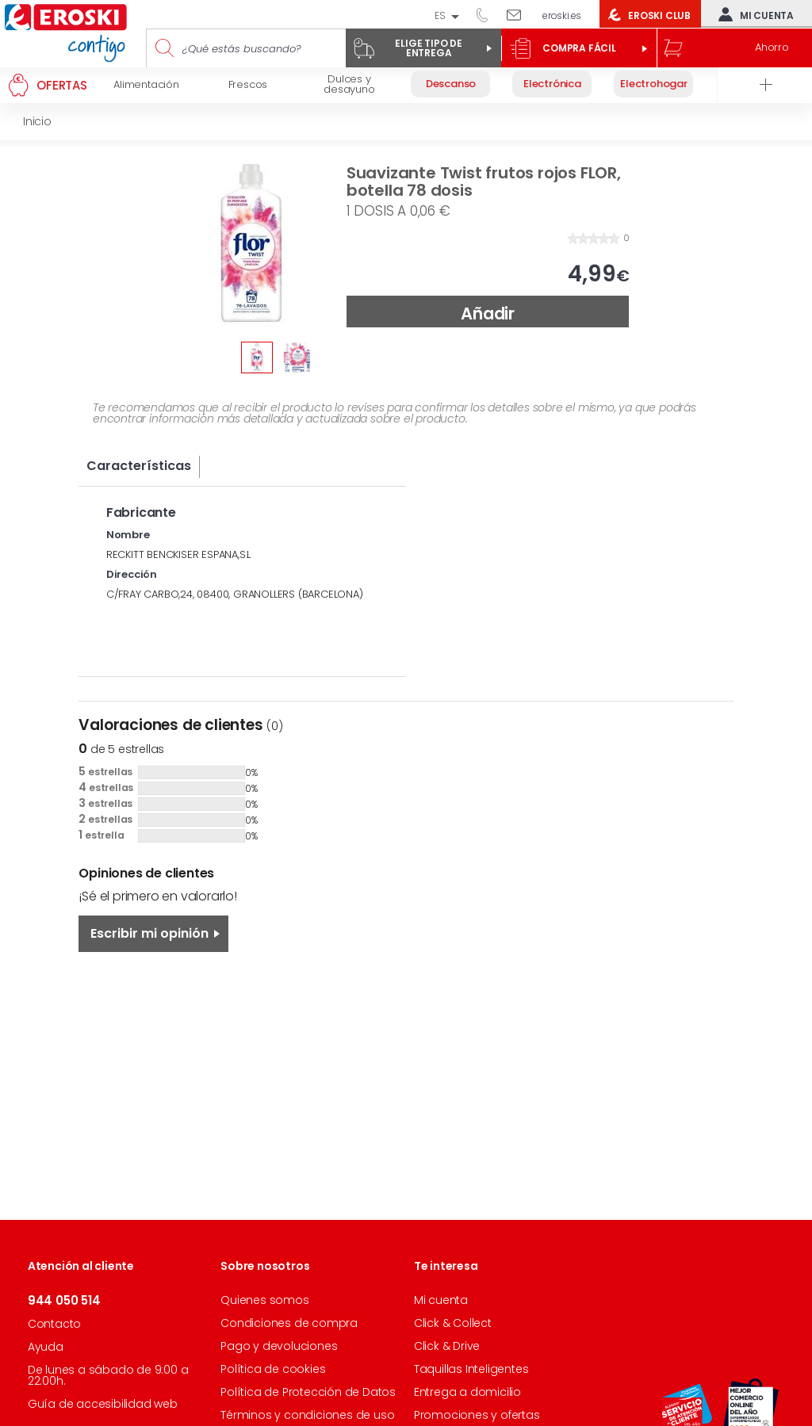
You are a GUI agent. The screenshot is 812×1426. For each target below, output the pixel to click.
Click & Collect (453, 1323)
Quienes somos (264, 1300)
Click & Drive (447, 1346)
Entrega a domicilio (467, 1392)
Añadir (488, 313)
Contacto (54, 1324)
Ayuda (45, 1347)
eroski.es (561, 15)
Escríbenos (520, 14)
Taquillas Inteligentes (471, 1369)
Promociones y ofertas (477, 1415)
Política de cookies (272, 1369)
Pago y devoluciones (278, 1346)
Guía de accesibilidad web (103, 1404)
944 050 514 (488, 14)
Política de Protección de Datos (308, 1392)
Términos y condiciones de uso (307, 1415)
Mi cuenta (752, 14)
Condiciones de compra (289, 1323)
